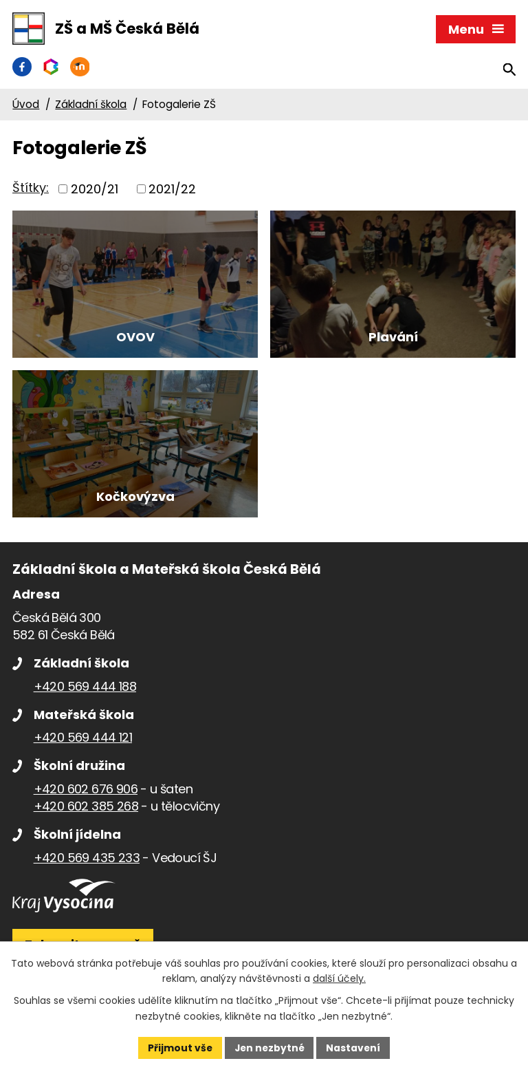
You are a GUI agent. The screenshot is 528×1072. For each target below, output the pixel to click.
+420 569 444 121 (83, 761)
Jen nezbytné (269, 1047)
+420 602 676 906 (86, 813)
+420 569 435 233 (87, 881)
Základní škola (90, 106)
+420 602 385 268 (86, 830)
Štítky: (30, 189)
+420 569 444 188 (85, 710)
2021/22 (172, 191)
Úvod (25, 106)
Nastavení (354, 1047)
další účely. (339, 978)
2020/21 (94, 191)
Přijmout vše (178, 1047)
